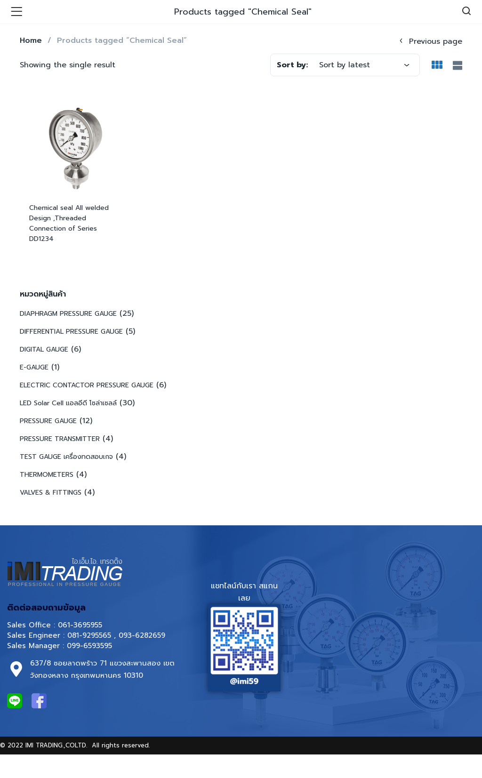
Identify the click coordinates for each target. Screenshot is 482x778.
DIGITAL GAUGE (44, 349)
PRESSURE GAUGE (48, 421)
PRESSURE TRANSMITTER (60, 439)
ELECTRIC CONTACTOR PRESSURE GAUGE (86, 385)
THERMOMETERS (46, 475)
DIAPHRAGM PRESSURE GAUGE (68, 314)
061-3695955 (80, 625)
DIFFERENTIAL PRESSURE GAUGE (71, 332)
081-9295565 (89, 635)
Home (31, 40)
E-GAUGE (34, 367)
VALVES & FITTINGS (50, 492)
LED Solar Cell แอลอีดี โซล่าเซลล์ (68, 403)
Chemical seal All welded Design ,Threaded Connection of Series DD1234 (69, 223)
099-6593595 (91, 646)
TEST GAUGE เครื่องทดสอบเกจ (66, 457)
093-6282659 (142, 635)
